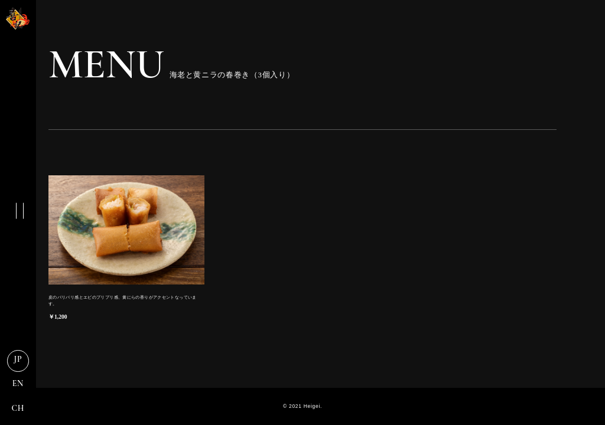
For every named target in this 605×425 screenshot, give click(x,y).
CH (18, 408)
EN (18, 383)
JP (18, 359)
